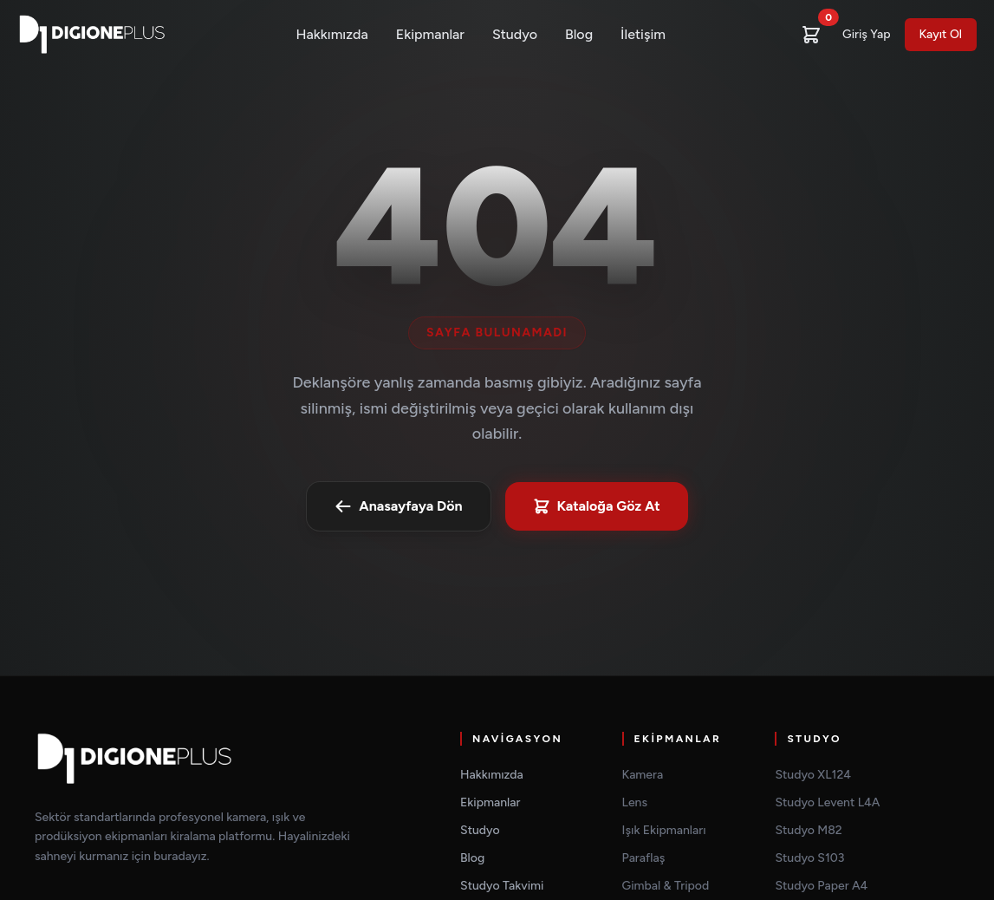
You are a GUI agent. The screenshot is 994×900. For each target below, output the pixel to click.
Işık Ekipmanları (664, 830)
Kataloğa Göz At (596, 506)
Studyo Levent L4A (827, 802)
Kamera (643, 774)
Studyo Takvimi (501, 885)
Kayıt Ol (940, 34)
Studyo (514, 34)
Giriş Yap (866, 34)
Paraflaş (644, 858)
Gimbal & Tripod (666, 885)
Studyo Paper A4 (821, 885)
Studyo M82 (808, 830)
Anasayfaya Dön (398, 506)
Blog (579, 34)
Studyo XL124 (813, 774)
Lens (634, 802)
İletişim (643, 34)
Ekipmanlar (430, 34)
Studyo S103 (809, 858)
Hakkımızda (332, 34)
